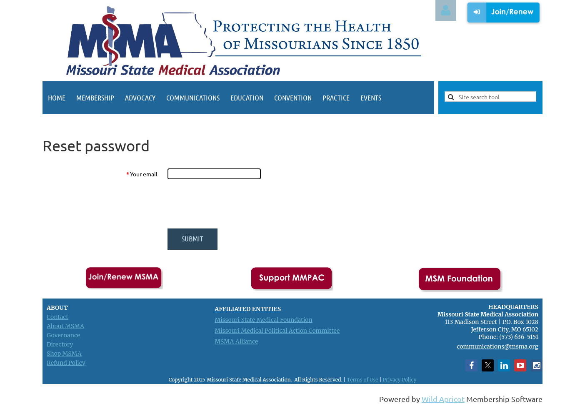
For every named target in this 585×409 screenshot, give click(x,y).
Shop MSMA (64, 353)
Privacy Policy (399, 379)
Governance (63, 335)
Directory (60, 344)
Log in (445, 10)
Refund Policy (66, 362)
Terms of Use (362, 379)
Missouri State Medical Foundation (263, 320)
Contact (57, 317)
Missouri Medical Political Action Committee (277, 330)
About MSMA (65, 326)
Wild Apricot (443, 398)
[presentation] (231, 204)
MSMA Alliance (236, 341)
